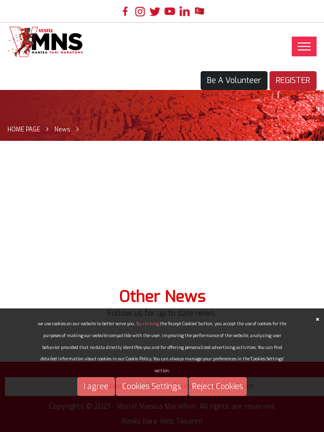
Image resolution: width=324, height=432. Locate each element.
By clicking (147, 324)
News (62, 129)
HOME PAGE (23, 129)
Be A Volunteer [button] (234, 80)
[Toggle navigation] (304, 46)
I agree (96, 386)
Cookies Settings (151, 386)
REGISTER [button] (293, 80)
